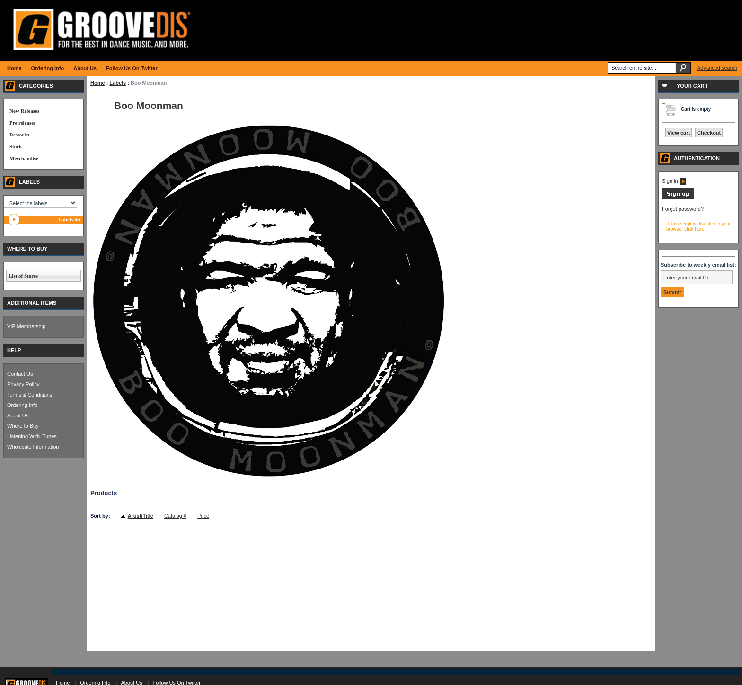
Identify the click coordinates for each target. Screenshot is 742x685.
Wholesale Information (33, 447)
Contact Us (20, 374)
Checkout (709, 132)
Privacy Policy (23, 384)
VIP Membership (26, 326)
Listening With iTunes (32, 436)
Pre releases (22, 123)
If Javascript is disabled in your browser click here (698, 226)
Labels (117, 83)
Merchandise (23, 158)
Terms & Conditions (29, 394)
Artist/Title (140, 516)
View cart (678, 132)
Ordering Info (22, 405)
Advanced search (717, 68)
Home (97, 83)
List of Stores (23, 276)
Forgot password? (683, 209)
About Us (17, 415)
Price (203, 516)
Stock (15, 146)
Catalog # (175, 516)
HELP (14, 350)
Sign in (674, 181)
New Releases (24, 111)
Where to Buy (23, 426)
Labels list (69, 219)
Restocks (19, 134)
